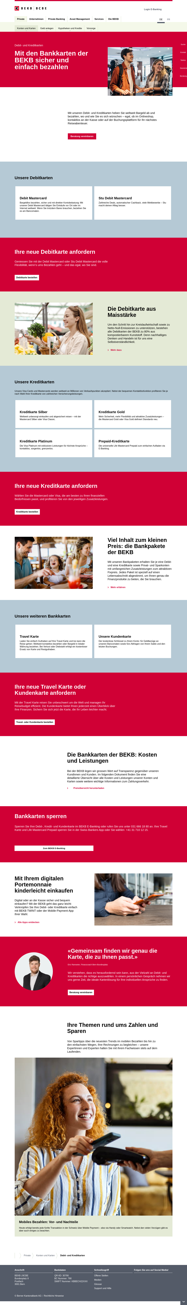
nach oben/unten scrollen (183, 1301)
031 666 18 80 (140, 829)
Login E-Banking (154, 9)
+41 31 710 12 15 (137, 832)
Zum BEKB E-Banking (54, 851)
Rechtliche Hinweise (54, 1299)
